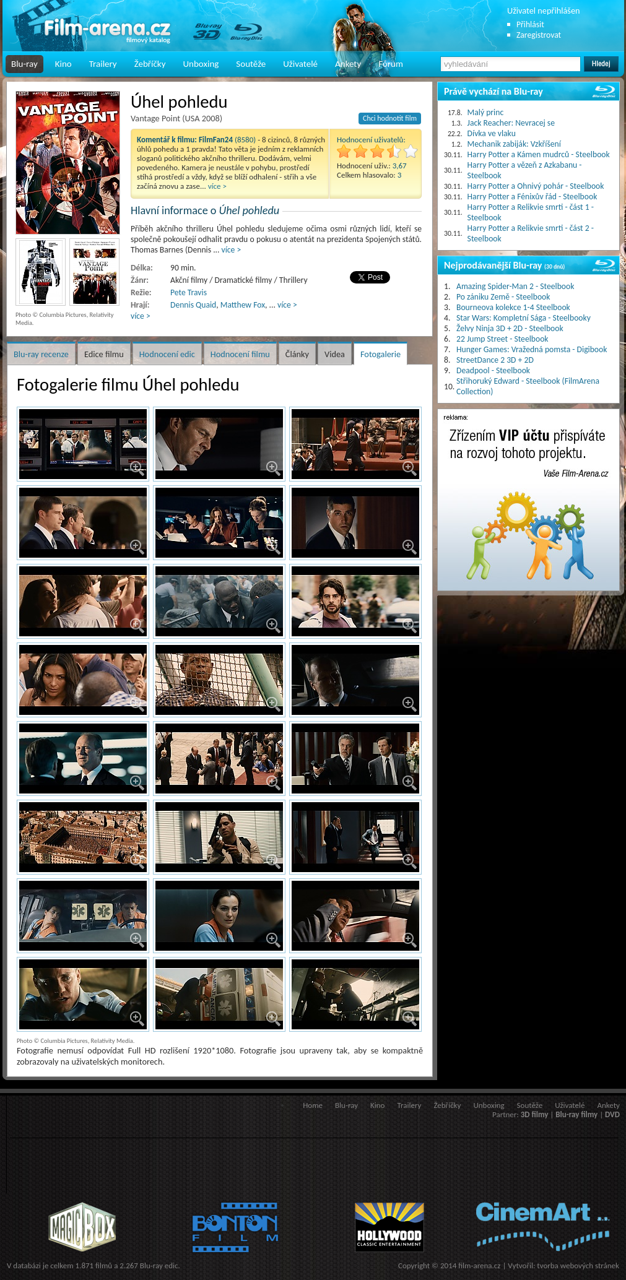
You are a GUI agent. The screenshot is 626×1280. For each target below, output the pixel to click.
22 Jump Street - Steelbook (502, 339)
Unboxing (201, 63)
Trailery (103, 63)
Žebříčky (150, 63)
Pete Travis (188, 292)
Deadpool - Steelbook (493, 370)
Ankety (348, 63)
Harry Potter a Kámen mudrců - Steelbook (538, 154)
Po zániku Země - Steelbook (503, 297)
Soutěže (251, 63)
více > (217, 186)
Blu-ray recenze (41, 354)
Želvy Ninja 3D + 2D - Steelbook (509, 328)
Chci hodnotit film (390, 118)
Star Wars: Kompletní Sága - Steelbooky (523, 318)
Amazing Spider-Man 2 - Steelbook (515, 286)
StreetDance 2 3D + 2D (495, 360)
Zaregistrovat (538, 35)
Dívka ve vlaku (491, 133)
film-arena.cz (479, 1265)
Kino (63, 63)
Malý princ (485, 112)
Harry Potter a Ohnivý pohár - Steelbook (535, 186)
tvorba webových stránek (578, 1265)
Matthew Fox (242, 305)
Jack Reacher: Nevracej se (511, 123)
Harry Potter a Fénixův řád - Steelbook (532, 196)
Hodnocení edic (167, 354)
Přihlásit (530, 24)
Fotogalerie (380, 354)
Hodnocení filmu (240, 354)
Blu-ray (24, 63)
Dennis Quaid (193, 305)
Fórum (390, 63)
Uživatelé (300, 63)
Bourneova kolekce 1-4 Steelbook (513, 307)
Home (313, 1105)
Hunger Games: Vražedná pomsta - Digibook (531, 349)
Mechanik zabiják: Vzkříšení (514, 144)
